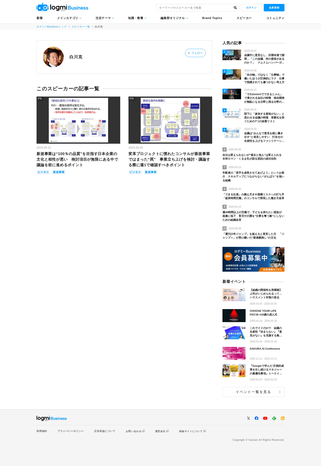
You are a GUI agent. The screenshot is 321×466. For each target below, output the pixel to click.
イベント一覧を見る (253, 392)
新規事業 (58, 172)
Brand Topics (212, 18)
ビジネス (43, 172)
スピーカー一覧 (80, 26)
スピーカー (244, 18)
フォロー (195, 53)
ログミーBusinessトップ (52, 26)
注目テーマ (103, 18)
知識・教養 (135, 18)
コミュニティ (275, 18)
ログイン (251, 7)
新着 (40, 18)
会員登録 (274, 7)
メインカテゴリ (67, 18)
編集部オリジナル (172, 18)
